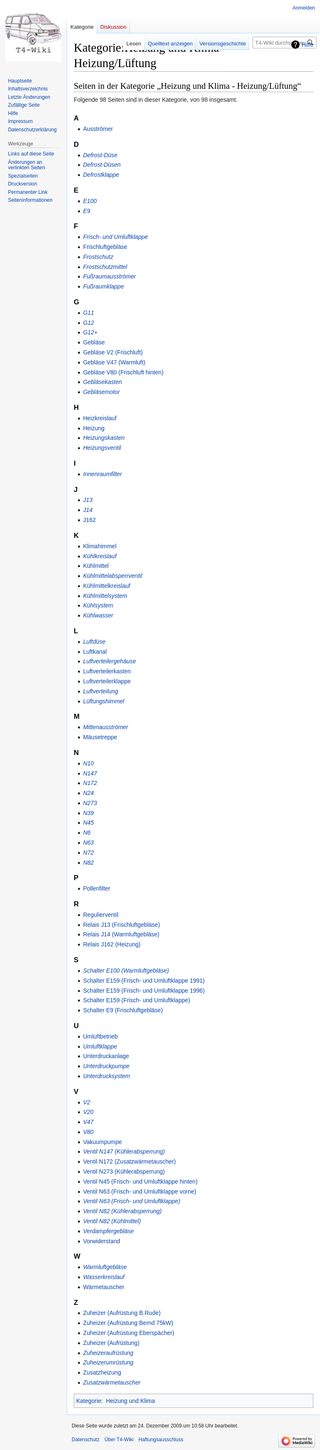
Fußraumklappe (103, 286)
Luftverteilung (100, 691)
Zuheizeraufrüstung (108, 1353)
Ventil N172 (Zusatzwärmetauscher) (129, 1161)
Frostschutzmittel (105, 266)
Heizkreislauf (99, 418)
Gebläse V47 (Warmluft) (114, 362)
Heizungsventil (102, 447)
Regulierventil (100, 914)
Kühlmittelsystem (105, 595)
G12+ (90, 332)
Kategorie (88, 1400)
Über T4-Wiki (119, 1439)
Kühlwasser (98, 615)
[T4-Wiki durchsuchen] (284, 42)
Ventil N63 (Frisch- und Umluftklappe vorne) (139, 1191)
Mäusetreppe (100, 737)
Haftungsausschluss (161, 1439)
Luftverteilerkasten (106, 671)
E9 (86, 211)
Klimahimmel (99, 546)
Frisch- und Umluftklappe (115, 236)
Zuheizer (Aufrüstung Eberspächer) (128, 1333)
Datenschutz (86, 1439)
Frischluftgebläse (105, 246)
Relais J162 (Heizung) (111, 944)
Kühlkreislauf (99, 556)
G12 (88, 322)
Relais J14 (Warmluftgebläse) (121, 934)
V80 (88, 1132)
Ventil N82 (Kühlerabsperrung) (122, 1211)
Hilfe (307, 44)
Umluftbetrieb (100, 1036)
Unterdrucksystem (106, 1076)
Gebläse (94, 342)
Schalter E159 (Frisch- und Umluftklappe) (136, 1000)
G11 (88, 312)
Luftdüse (94, 641)
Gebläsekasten (102, 382)
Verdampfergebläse (108, 1231)
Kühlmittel (95, 565)
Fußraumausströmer (109, 276)
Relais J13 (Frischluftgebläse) (121, 924)
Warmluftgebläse (105, 1267)
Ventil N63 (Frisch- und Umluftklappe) (131, 1201)
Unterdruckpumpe (106, 1066)
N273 (90, 803)
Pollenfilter (96, 888)
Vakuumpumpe (102, 1142)
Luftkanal (95, 651)
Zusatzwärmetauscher (111, 1382)
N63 (88, 842)
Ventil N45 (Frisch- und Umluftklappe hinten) (140, 1181)
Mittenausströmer (105, 727)
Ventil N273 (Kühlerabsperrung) (124, 1171)
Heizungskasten (104, 437)
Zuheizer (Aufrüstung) (111, 1343)
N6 (86, 832)
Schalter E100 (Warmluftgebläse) (126, 970)
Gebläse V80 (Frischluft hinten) (123, 372)
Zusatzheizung (102, 1372)
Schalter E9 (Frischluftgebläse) (122, 1010)
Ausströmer (98, 128)
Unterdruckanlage (106, 1056)
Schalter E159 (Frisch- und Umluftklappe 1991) (144, 980)
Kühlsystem (98, 605)
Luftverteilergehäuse (109, 661)
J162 (89, 520)
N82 (88, 862)
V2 (86, 1102)
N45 (88, 822)
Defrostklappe (101, 174)
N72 (88, 852)
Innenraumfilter (102, 474)
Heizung (93, 428)
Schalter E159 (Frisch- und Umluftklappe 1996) (144, 990)
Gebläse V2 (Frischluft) (112, 352)
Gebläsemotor (101, 392)
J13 (87, 500)
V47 (88, 1122)
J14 (87, 510)
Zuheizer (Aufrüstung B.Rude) (121, 1313)
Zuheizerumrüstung (108, 1362)
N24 (88, 793)
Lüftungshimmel (103, 701)
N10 (88, 763)
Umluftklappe (100, 1046)
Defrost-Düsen (101, 164)
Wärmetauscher (103, 1287)
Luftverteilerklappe (106, 681)
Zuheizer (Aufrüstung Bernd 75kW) (128, 1323)
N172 (90, 783)
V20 (88, 1112)
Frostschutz (98, 256)
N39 (88, 813)
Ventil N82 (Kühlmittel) (112, 1221)
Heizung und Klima (130, 1400)
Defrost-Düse (100, 155)
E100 (90, 201)
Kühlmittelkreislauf (106, 585)
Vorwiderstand (101, 1241)
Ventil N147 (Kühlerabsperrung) (124, 1151)
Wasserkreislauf (103, 1277)
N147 (90, 773)
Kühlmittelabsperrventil (112, 575)
